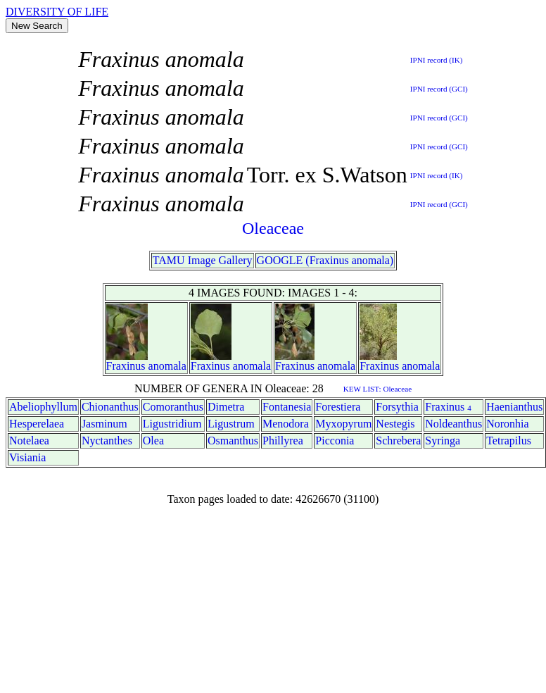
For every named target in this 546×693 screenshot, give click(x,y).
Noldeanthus (453, 424)
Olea (153, 441)
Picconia (334, 441)
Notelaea (29, 441)
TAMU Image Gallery (203, 260)
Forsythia (397, 407)
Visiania (27, 457)
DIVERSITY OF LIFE (57, 12)
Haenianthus (514, 407)
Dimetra (226, 407)
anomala (167, 366)
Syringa (442, 441)
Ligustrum (231, 424)
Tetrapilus (508, 441)
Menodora (285, 424)
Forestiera (337, 407)
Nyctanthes (107, 441)
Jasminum (104, 424)
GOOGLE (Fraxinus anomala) (325, 260)
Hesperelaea (36, 424)
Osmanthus (233, 441)
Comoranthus (173, 407)
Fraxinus (126, 366)
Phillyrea (282, 441)
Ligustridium (172, 424)
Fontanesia (286, 407)
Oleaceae (273, 228)
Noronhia (507, 424)
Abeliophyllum (43, 407)
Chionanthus (110, 407)
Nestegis (395, 424)
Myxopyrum (343, 424)
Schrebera (398, 441)
